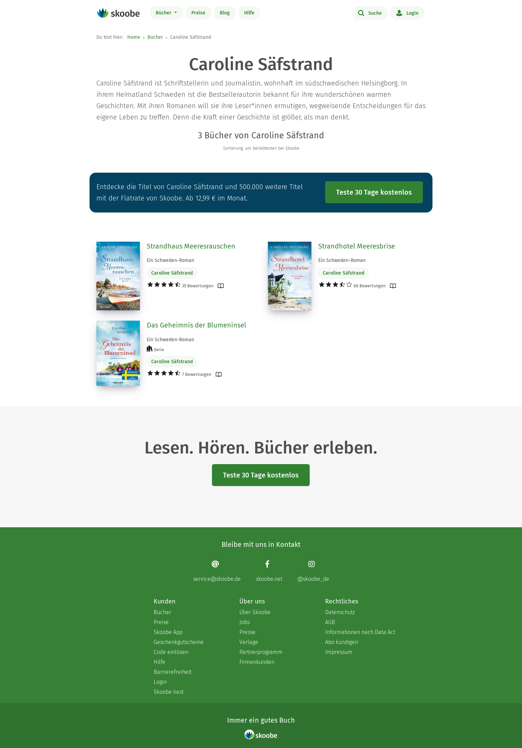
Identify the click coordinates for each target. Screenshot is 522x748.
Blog (225, 13)
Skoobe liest (168, 692)
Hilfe (249, 13)
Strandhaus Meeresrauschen (191, 246)
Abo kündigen (341, 642)
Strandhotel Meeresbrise (356, 246)
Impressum (339, 652)
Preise (198, 13)
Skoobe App (168, 632)
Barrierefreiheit (172, 672)
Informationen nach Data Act (360, 632)
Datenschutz (340, 612)
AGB (330, 622)
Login (407, 12)
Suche (370, 12)
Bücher (164, 13)
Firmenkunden (256, 662)
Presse (247, 632)
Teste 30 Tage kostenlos (374, 192)
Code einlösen (171, 652)
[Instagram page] (313, 571)
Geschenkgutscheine (179, 642)
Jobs (244, 622)
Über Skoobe (255, 612)
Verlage (248, 642)
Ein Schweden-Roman (170, 260)
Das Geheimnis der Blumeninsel (196, 325)
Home (133, 37)
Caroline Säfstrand (172, 273)
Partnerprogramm (261, 652)
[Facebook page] (269, 571)
